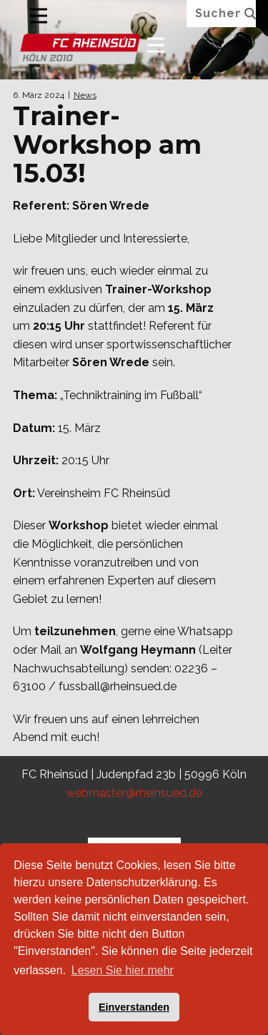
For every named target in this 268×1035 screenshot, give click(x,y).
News (85, 95)
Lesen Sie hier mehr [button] (122, 970)
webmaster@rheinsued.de (134, 793)
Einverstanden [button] (134, 1007)
